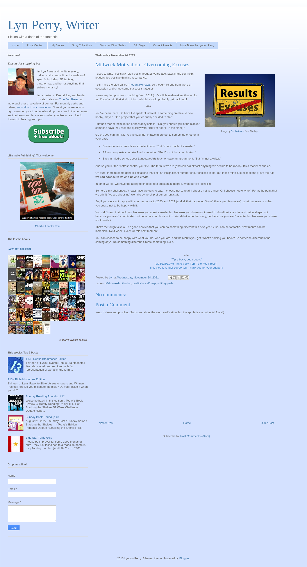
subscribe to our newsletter (34, 107)
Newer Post (106, 423)
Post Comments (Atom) (195, 436)
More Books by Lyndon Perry (197, 45)
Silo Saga (139, 45)
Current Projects (162, 45)
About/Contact (35, 45)
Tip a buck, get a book (186, 259)
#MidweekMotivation (118, 283)
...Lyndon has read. (20, 248)
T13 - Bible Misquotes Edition (26, 379)
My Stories (58, 45)
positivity (138, 283)
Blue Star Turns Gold (39, 437)
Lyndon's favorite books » (73, 339)
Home (15, 45)
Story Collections (82, 45)
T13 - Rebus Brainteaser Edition (46, 359)
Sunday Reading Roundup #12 (45, 396)
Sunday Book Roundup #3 (42, 417)
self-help (150, 283)
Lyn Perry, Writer (53, 25)
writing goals (165, 283)
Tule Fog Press (69, 99)
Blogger (184, 558)
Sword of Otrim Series (113, 45)
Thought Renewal (139, 84)
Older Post (267, 423)
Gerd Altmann (237, 131)
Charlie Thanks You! (47, 226)
